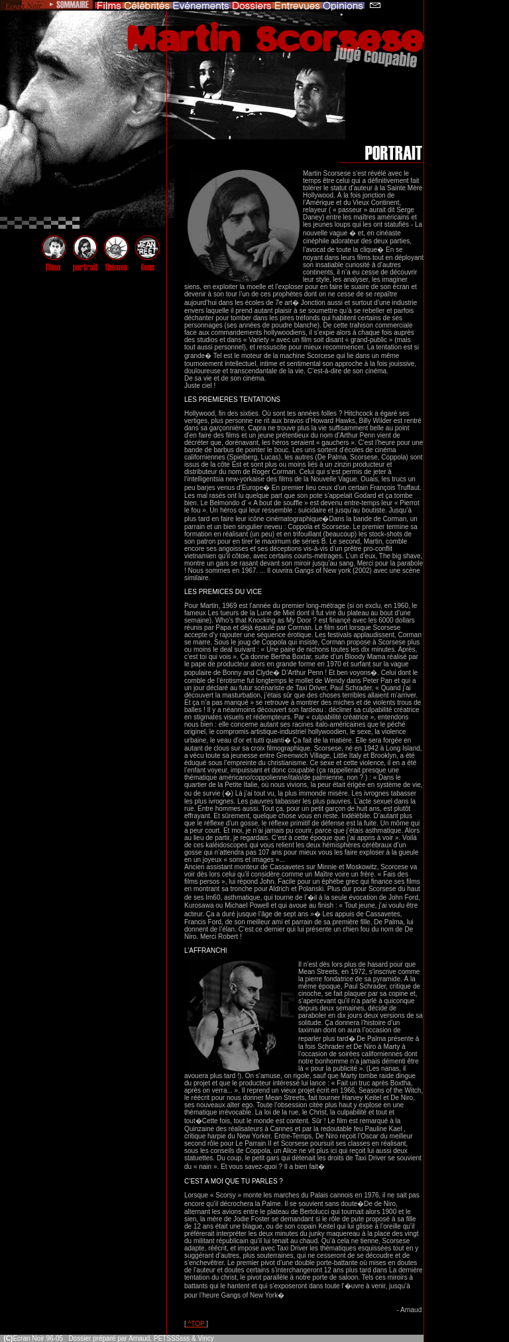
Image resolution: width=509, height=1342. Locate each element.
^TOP (196, 1323)
